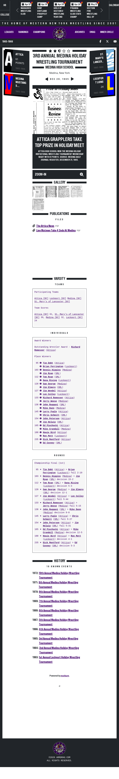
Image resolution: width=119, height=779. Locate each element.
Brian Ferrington (53, 366)
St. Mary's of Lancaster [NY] (52, 301)
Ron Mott (48, 436)
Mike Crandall (51, 429)
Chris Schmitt (51, 415)
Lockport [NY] (58, 298)
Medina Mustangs (21, 82)
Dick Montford (51, 439)
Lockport (71, 366)
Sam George (49, 383)
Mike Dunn (48, 408)
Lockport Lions (98, 80)
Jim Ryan (48, 373)
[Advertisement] (17, 150)
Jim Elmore (49, 387)
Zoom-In (40, 174)
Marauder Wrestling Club (26, 11)
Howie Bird (49, 432)
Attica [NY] (41, 298)
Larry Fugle (50, 411)
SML (57, 373)
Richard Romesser (53, 397)
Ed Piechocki (50, 425)
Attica (19, 54)
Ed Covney (48, 442)
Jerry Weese (50, 401)
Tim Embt (48, 363)
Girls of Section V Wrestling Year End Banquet (59, 14)
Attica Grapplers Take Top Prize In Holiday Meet (59, 142)
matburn (65, 676)
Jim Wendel (49, 390)
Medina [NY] (74, 298)
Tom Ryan (48, 377)
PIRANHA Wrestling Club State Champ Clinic (75, 14)
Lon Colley (49, 394)
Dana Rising (50, 380)
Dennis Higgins (52, 370)
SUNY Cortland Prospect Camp (42, 12)
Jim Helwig (49, 422)
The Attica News (45, 225)
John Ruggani (50, 404)
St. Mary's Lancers (98, 58)
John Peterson (51, 418)
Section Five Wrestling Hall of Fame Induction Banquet (92, 17)
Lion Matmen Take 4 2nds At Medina (56, 230)
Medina (67, 370)
